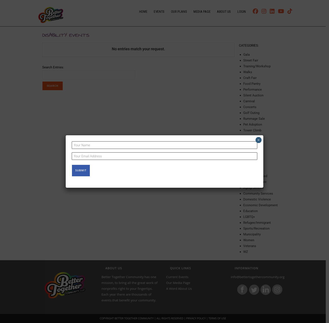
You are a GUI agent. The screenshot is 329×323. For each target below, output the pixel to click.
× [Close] (258, 140)
